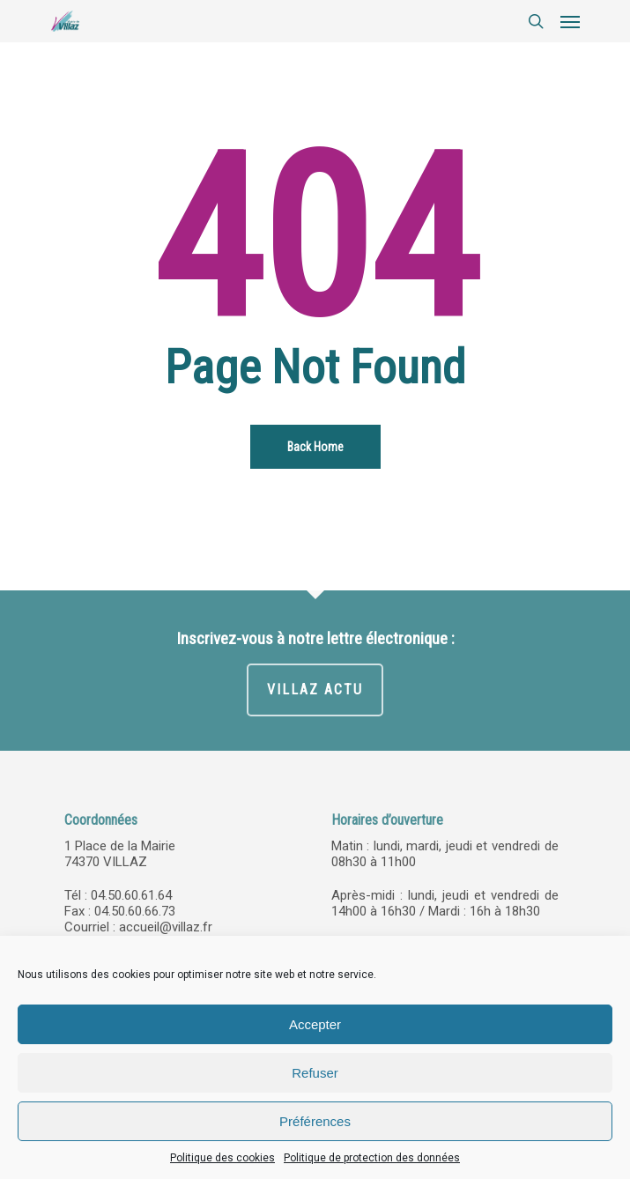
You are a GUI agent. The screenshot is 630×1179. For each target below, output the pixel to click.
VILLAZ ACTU (315, 689)
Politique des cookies (222, 1158)
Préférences (315, 1121)
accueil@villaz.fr (165, 927)
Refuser (315, 1072)
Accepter (315, 1024)
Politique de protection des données (372, 1158)
